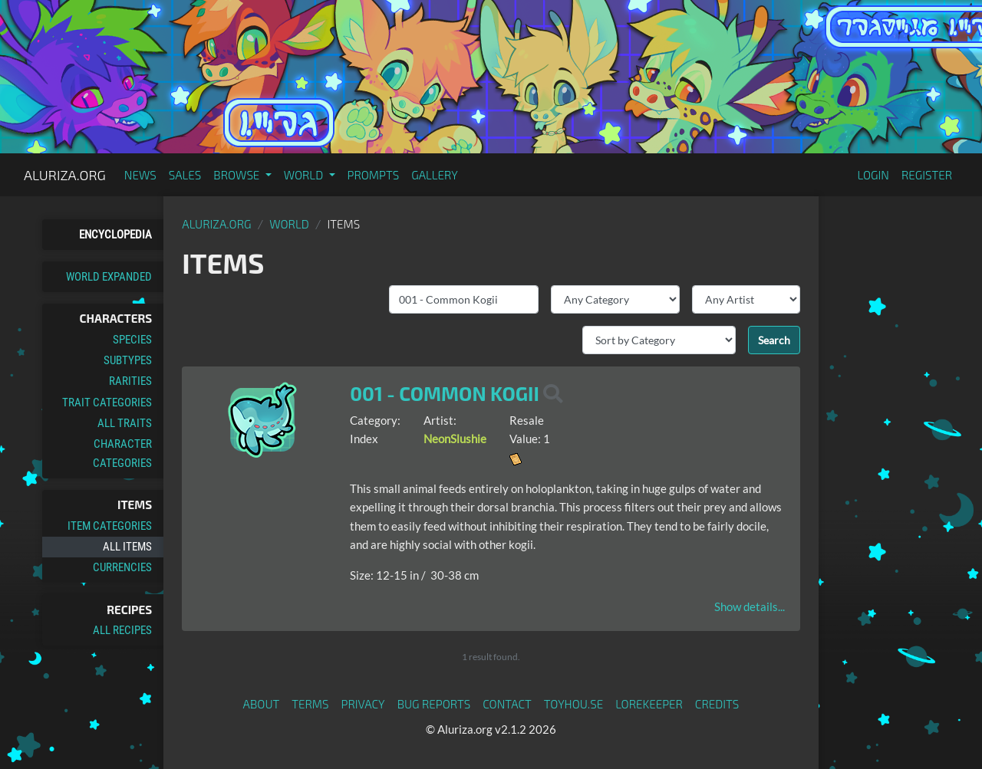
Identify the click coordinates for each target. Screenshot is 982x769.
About (261, 704)
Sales (185, 175)
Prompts (374, 175)
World (289, 224)
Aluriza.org (65, 174)
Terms (310, 704)
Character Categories (122, 453)
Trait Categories (107, 402)
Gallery (434, 175)
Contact (507, 704)
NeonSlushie (454, 438)
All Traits (124, 423)
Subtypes (128, 360)
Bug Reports (434, 704)
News (140, 175)
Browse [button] (237, 175)
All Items (127, 547)
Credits (717, 704)
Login (873, 175)
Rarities (130, 381)
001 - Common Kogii (444, 393)
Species (132, 340)
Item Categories (110, 526)
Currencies (122, 567)
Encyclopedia (115, 235)
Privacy (363, 704)
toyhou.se (573, 704)
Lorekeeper (649, 704)
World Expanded (109, 277)
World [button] (305, 175)
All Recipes (122, 630)
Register (926, 175)
